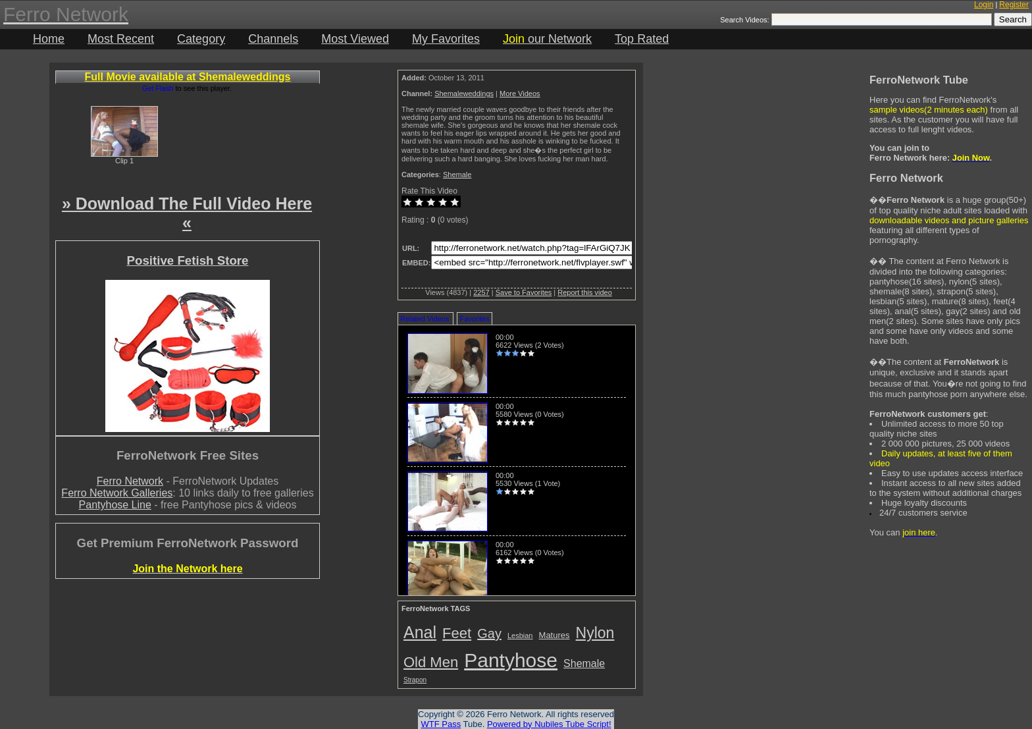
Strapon (414, 680)
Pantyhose (510, 660)
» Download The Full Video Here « (187, 213)
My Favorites (446, 38)
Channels (273, 38)
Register (1014, 4)
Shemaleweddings (464, 93)
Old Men (430, 662)
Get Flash (158, 88)
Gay (489, 633)
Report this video (584, 292)
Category (201, 38)
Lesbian (520, 635)
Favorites (474, 319)
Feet (456, 633)
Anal (419, 632)
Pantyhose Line (115, 504)
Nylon (595, 632)
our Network (547, 38)
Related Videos (424, 319)
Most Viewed (355, 38)
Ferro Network (130, 481)
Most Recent (121, 38)
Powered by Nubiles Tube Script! (549, 724)
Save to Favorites (524, 292)
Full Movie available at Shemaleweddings (188, 76)
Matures (554, 635)
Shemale (457, 174)
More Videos (520, 93)
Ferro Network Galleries (116, 493)
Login (983, 4)
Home (48, 38)
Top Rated (642, 38)
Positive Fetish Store (187, 260)
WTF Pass (441, 724)
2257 (481, 292)
